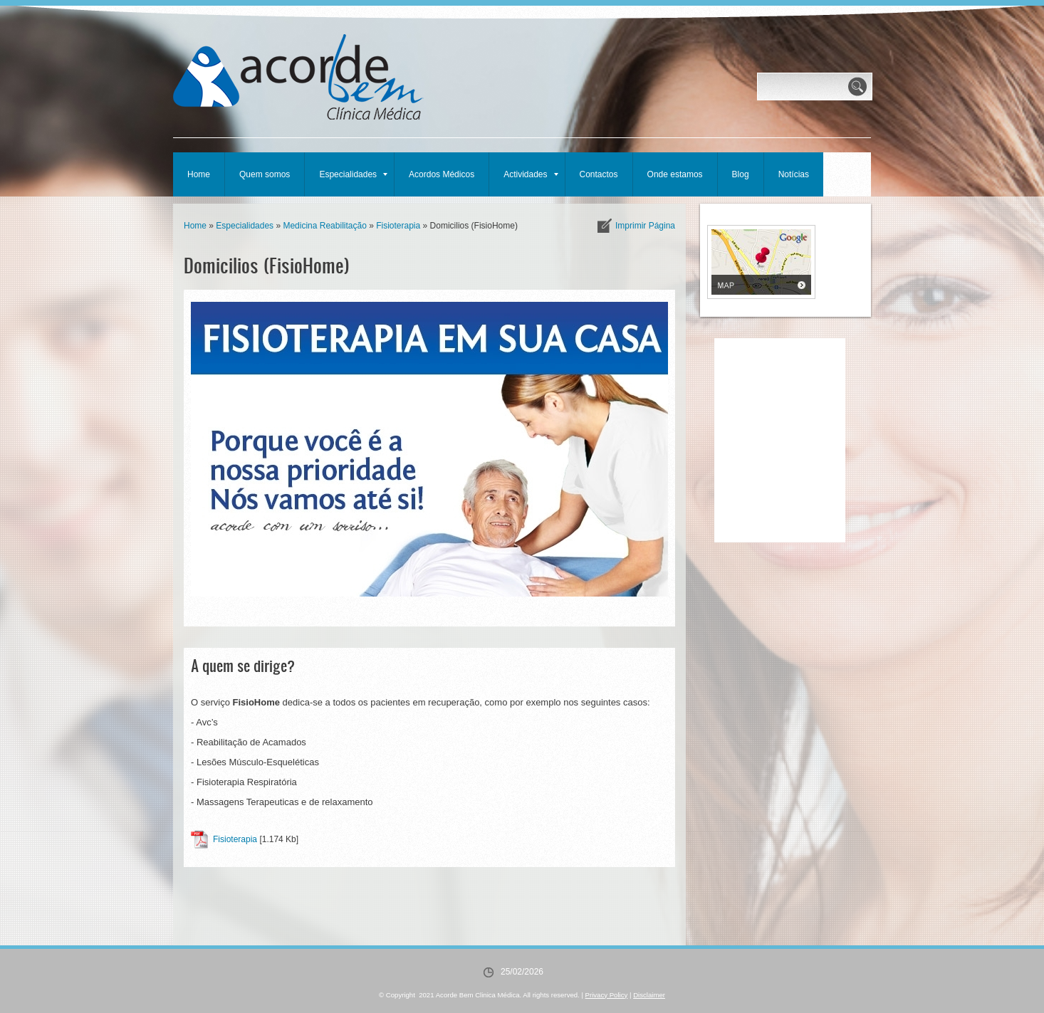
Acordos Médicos (441, 174)
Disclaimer (649, 995)
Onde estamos (675, 174)
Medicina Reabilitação (324, 226)
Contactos (599, 174)
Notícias (793, 174)
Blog (740, 174)
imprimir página (645, 226)
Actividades (530, 174)
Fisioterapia (398, 226)
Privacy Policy (606, 995)
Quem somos (264, 174)
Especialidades (353, 174)
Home (198, 174)
